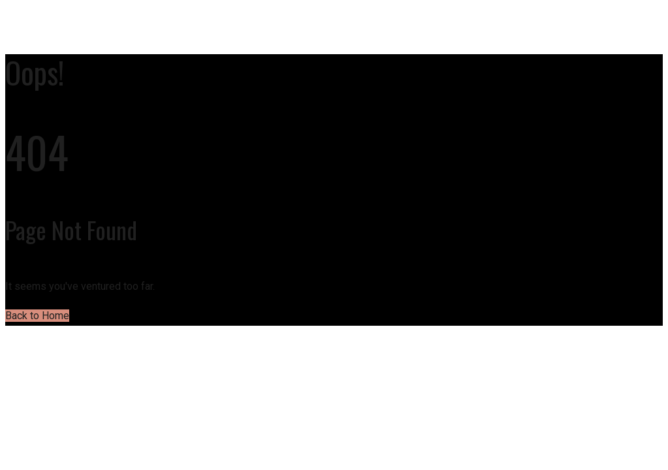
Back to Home (37, 315)
